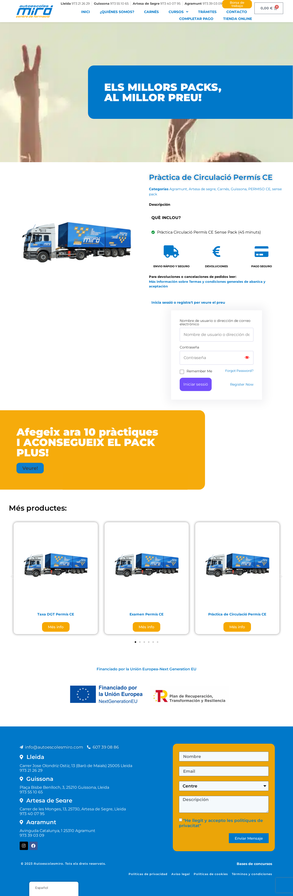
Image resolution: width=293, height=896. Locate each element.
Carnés (151, 12)
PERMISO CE (259, 189)
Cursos (178, 11)
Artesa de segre (202, 189)
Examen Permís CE (146, 614)
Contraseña (189, 347)
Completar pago (196, 18)
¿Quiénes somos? (117, 12)
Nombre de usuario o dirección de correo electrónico (215, 322)
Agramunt (178, 189)
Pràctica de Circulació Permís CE (237, 614)
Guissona (239, 189)
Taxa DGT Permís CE (55, 614)
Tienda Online (237, 18)
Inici (85, 12)
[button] (30, 410)
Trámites (207, 12)
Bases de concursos (254, 864)
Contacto (236, 12)
